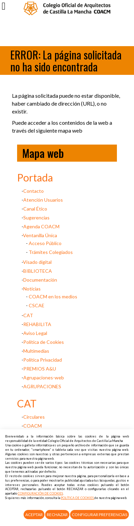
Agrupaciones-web (43, 377)
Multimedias (36, 351)
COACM (32, 426)
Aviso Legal (35, 333)
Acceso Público (45, 243)
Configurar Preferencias (99, 514)
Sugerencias (36, 217)
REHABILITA (37, 324)
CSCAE (36, 305)
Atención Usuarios (43, 200)
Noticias (32, 289)
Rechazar (57, 514)
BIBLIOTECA (37, 271)
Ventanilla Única (40, 235)
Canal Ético (35, 209)
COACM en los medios (53, 296)
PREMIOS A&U (39, 369)
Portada (35, 177)
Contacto (33, 191)
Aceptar (34, 514)
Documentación (40, 280)
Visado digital (37, 262)
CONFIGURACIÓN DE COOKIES (40, 493)
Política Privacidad (42, 360)
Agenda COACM (41, 226)
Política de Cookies (43, 342)
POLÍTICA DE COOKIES (77, 498)
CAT (28, 315)
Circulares (34, 417)
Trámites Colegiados (51, 252)
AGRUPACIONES (42, 386)
